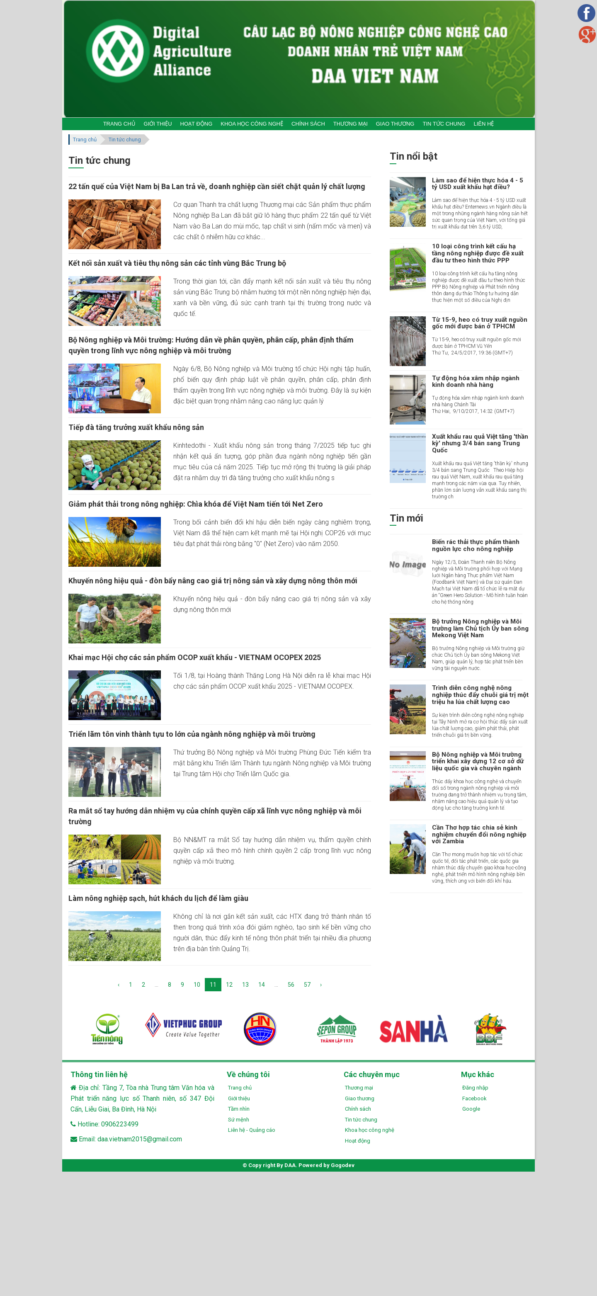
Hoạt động (357, 1141)
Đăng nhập (475, 1088)
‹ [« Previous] (118, 984)
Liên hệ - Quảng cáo (251, 1130)
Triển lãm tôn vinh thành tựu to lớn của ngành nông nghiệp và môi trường (191, 734)
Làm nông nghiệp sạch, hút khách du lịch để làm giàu (158, 898)
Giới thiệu (239, 1098)
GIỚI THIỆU (158, 124)
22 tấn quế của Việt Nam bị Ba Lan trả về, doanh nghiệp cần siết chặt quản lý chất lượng (216, 186)
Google (471, 1109)
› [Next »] (321, 984)
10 (197, 984)
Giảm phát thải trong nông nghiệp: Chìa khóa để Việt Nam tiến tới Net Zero (195, 504)
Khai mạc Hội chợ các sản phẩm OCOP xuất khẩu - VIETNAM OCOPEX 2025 (194, 657)
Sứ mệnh (238, 1119)
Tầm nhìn (239, 1109)
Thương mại (359, 1088)
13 (245, 984)
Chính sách (358, 1109)
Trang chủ (85, 139)
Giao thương (359, 1098)
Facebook (474, 1098)
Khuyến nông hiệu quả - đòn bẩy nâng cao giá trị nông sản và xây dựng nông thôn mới (212, 580)
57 (307, 984)
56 (291, 984)
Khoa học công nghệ (369, 1130)
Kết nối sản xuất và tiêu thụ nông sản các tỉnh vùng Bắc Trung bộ (177, 263)
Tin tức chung (125, 139)
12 (229, 984)
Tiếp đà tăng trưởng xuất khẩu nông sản (136, 427)
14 (261, 984)
